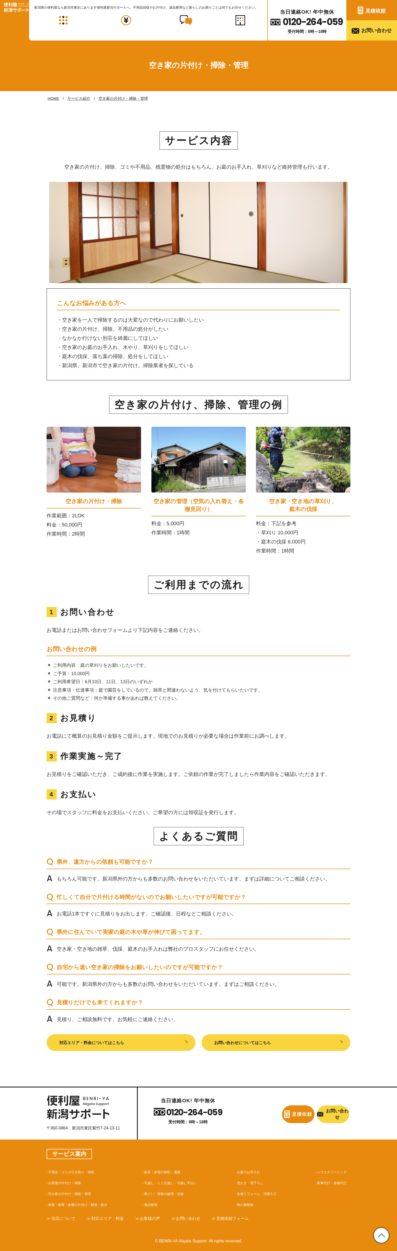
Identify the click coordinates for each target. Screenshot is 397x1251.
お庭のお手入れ (249, 1170)
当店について (65, 1216)
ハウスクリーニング (328, 1170)
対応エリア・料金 (113, 1216)
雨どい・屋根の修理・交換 (168, 1192)
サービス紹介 (78, 98)
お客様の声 (159, 1216)
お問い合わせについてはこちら (249, 1041)
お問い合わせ (376, 30)
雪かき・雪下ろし (251, 1181)
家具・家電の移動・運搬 (166, 1170)
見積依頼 (375, 11)
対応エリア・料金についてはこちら (99, 1041)
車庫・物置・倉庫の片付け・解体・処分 (84, 1202)
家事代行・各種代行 (328, 1181)
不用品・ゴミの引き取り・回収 (76, 1170)
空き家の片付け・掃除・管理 (123, 98)
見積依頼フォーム (249, 1216)
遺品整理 (152, 1202)
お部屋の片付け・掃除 (68, 1181)
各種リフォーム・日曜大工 (259, 1192)
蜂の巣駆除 (245, 1202)
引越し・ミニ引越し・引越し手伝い (176, 1181)
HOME (53, 98)
